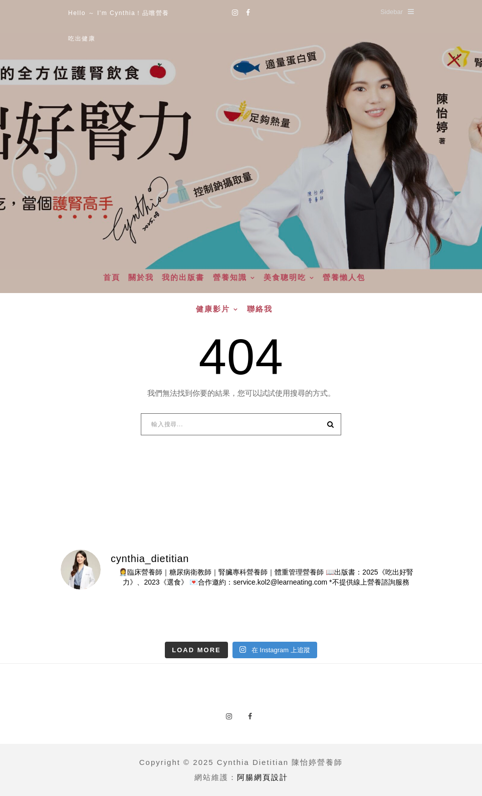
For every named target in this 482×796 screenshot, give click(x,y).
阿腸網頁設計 (262, 777)
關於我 (141, 277)
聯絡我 (260, 309)
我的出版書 (183, 277)
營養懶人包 (344, 277)
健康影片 (213, 309)
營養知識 (230, 277)
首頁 (111, 277)
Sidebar (397, 12)
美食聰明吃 (285, 277)
